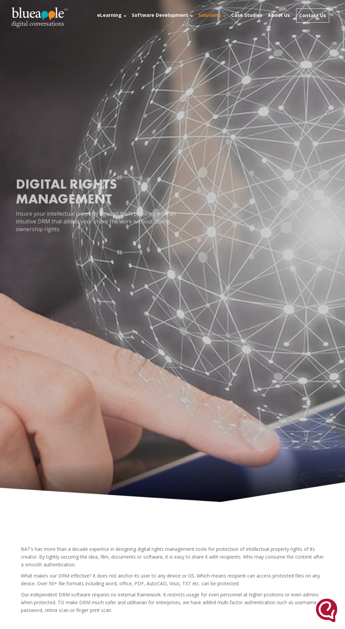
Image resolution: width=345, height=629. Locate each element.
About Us (279, 15)
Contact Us (312, 15)
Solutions (212, 15)
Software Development (162, 15)
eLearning (111, 15)
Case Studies (246, 15)
